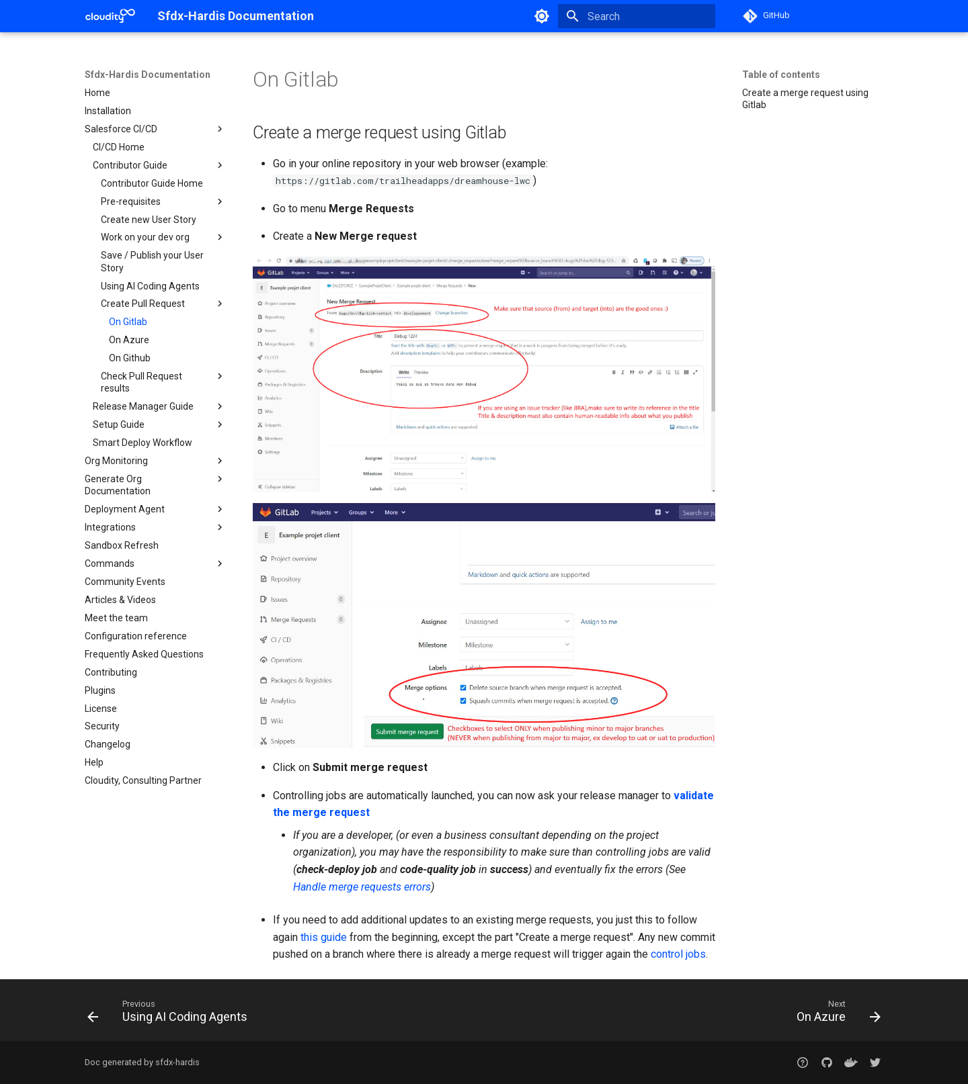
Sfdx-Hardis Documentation (147, 74)
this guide (323, 937)
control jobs (678, 954)
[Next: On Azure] (834, 1014)
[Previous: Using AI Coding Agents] (171, 1014)
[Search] (636, 16)
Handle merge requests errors (362, 886)
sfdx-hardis (177, 1062)
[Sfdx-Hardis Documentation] (110, 16)
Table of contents (781, 74)
